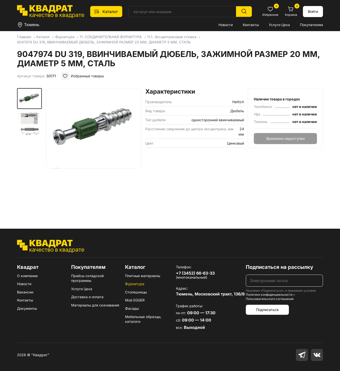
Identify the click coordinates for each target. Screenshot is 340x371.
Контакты (251, 25)
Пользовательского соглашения (270, 299)
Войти (313, 11)
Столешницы (136, 292)
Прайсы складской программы (87, 278)
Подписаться (267, 309)
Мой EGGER (135, 300)
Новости (225, 25)
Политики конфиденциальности (269, 294)
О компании (27, 276)
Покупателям (311, 25)
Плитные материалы (142, 276)
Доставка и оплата (87, 297)
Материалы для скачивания (95, 305)
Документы (27, 308)
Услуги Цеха (279, 25)
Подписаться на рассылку (279, 267)
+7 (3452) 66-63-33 (195, 273)
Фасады (132, 308)
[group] (94, 151)
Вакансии (25, 292)
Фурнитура (134, 284)
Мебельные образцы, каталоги (143, 319)
